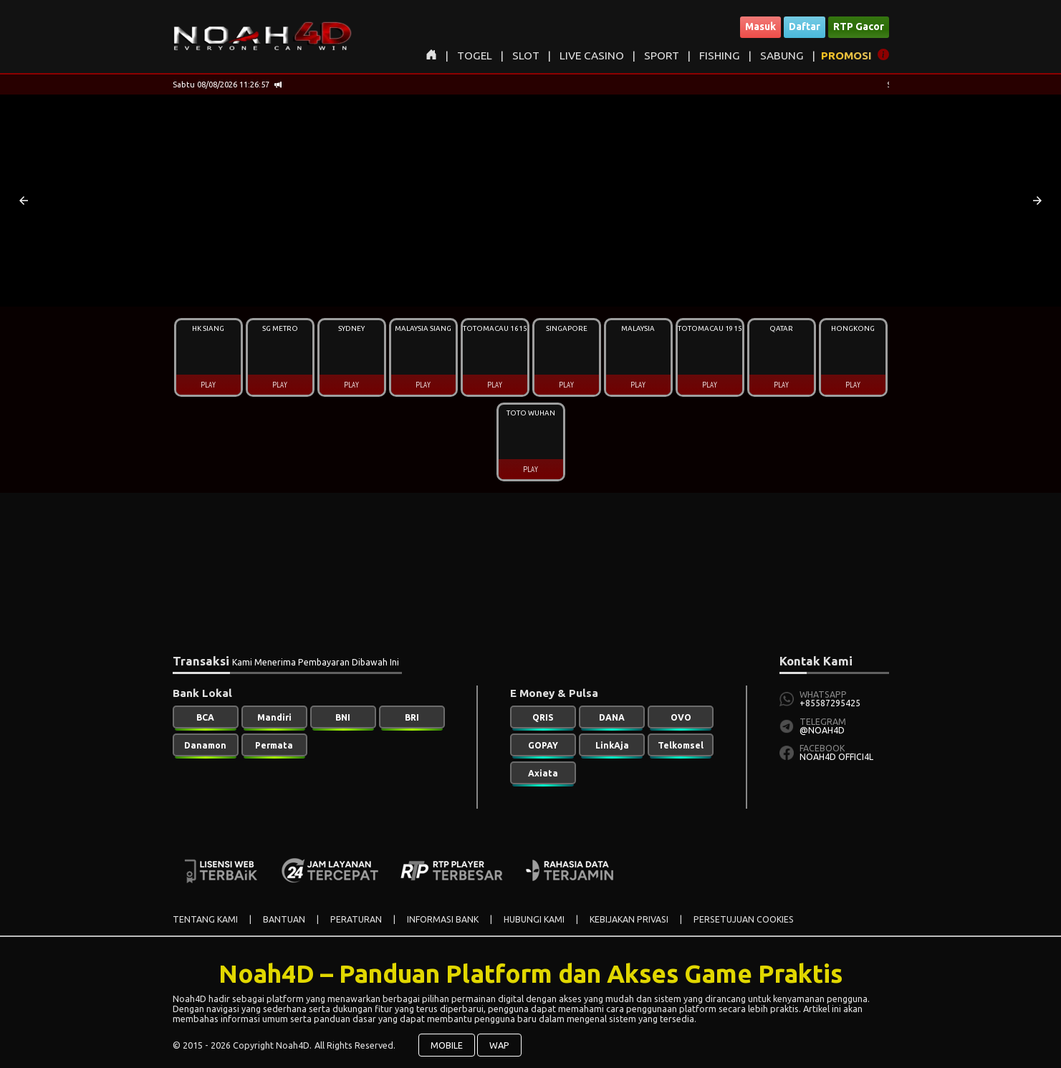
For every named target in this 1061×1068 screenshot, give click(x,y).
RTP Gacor (858, 26)
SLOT (525, 55)
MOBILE (447, 1045)
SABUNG (782, 55)
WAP (499, 1045)
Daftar (804, 26)
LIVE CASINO (592, 55)
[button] (23, 200)
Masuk (760, 26)
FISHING (719, 55)
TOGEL (474, 55)
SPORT (661, 55)
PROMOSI (846, 55)
